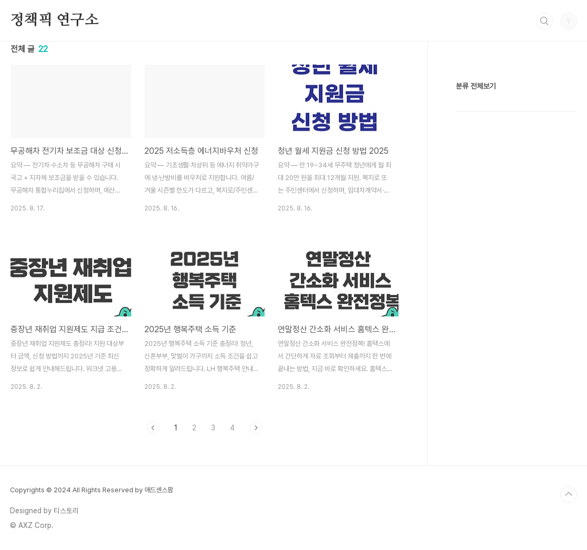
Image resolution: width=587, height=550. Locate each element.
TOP (568, 494)
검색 (544, 21)
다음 (255, 427)
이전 (153, 427)
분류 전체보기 (476, 86)
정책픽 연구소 (54, 20)
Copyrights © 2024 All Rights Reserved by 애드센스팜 (91, 490)
